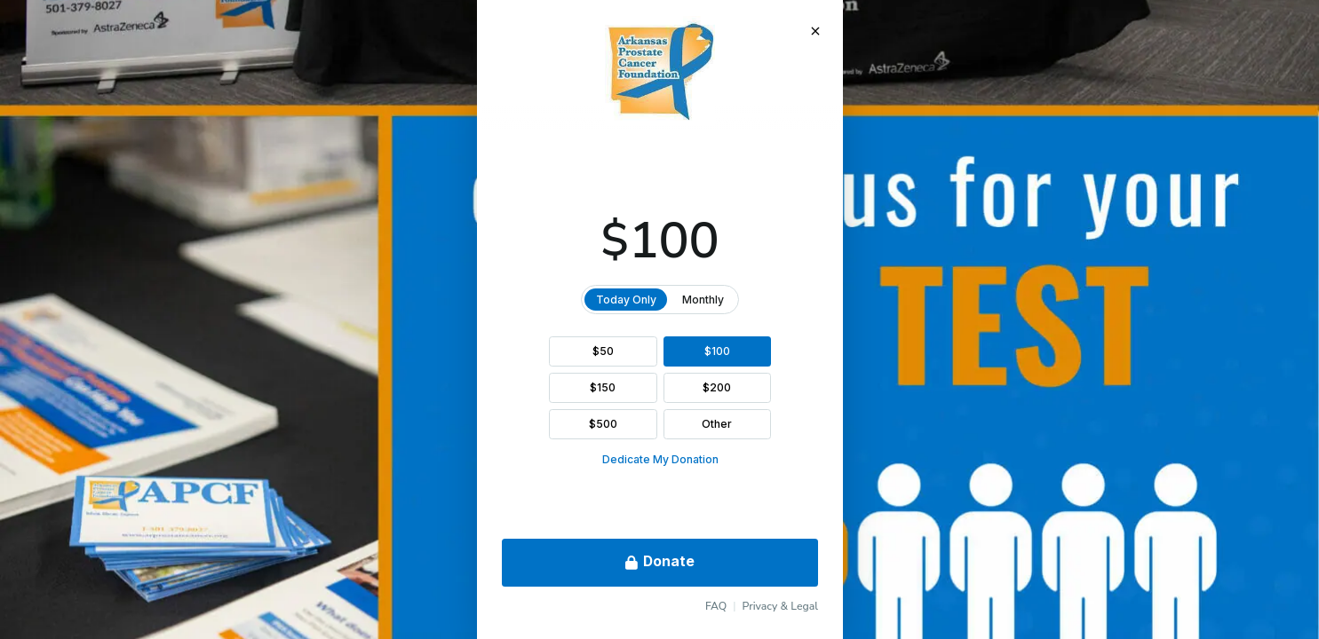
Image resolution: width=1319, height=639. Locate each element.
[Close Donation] (814, 31)
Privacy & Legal (780, 606)
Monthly (703, 299)
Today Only (625, 299)
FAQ (715, 606)
